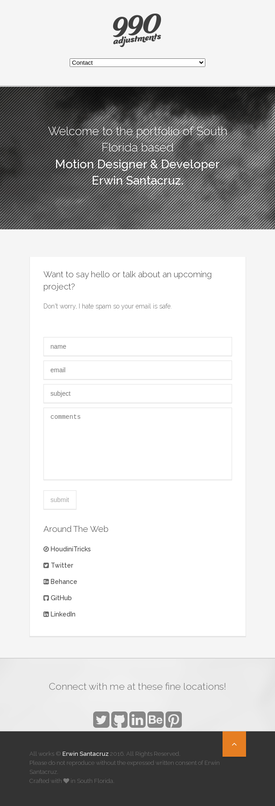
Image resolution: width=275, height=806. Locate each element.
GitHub (61, 598)
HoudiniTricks (71, 549)
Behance (64, 581)
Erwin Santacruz (85, 753)
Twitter (62, 565)
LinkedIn (63, 614)
